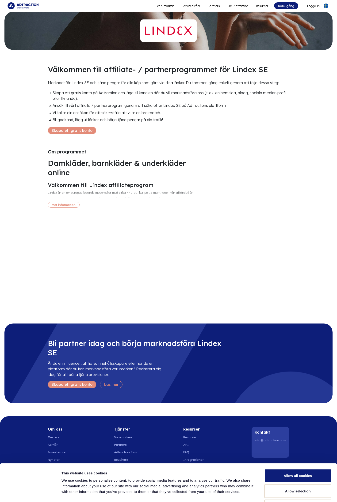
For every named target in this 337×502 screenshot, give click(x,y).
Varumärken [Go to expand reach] (165, 6)
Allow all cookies (298, 441)
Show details (246, 493)
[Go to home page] (23, 5)
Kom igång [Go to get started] (286, 6)
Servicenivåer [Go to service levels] (191, 6)
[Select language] (325, 5)
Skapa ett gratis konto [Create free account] (72, 130)
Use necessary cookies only (297, 471)
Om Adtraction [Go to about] (238, 6)
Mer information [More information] (64, 205)
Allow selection (297, 456)
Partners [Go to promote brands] (214, 6)
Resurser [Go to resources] (262, 6)
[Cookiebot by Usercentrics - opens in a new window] (30, 492)
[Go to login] (310, 5)
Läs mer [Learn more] (111, 384)
